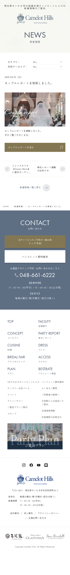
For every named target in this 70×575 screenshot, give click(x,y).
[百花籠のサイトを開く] (14, 537)
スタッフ (11, 413)
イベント (11, 394)
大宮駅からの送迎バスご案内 (53, 402)
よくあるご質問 (49, 388)
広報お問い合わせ (37, 517)
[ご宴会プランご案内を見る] (34, 436)
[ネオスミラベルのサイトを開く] (55, 536)
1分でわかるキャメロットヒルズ (23, 382)
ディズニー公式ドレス (18, 388)
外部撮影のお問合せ (52, 417)
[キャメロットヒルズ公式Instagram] (24, 465)
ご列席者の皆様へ (50, 394)
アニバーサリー (15, 400)
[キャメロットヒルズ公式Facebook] (31, 465)
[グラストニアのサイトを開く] (35, 536)
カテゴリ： (14, 62)
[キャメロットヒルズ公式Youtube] (39, 465)
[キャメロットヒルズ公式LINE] (46, 465)
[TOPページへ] (35, 18)
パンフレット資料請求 (53, 382)
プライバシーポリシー (49, 513)
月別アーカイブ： (18, 66)
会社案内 (14, 513)
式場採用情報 (48, 410)
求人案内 (28, 513)
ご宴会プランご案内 (17, 407)
